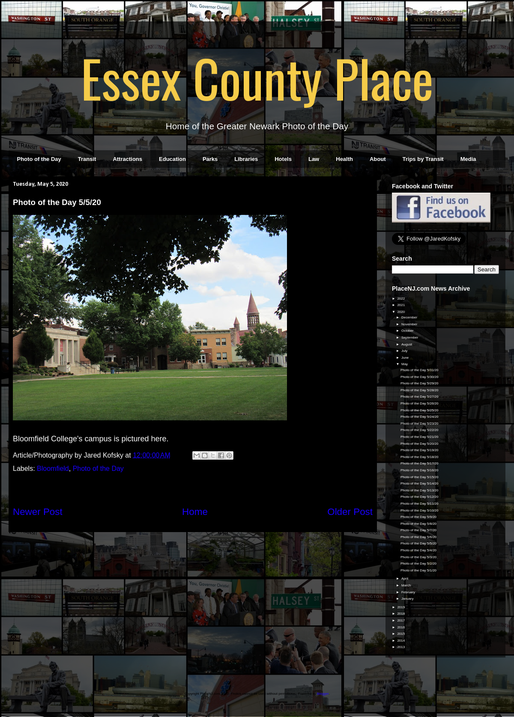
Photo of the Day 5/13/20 (419, 490)
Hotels (283, 159)
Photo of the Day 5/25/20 (419, 410)
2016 (401, 627)
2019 (401, 607)
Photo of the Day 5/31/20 (419, 370)
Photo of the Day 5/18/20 (419, 457)
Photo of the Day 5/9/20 (418, 517)
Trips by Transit (423, 159)
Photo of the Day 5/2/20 (418, 563)
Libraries (246, 159)
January (408, 599)
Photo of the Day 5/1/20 (418, 570)
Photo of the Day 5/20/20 (419, 444)
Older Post (350, 511)
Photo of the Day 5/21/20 (419, 437)
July (404, 351)
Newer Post (38, 511)
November (409, 324)
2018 (401, 614)
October (408, 331)
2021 (401, 305)
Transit (87, 159)
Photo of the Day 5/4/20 (418, 550)
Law (313, 159)
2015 (401, 634)
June (405, 358)
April (405, 578)
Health (344, 159)
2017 (401, 620)
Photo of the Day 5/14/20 (419, 483)
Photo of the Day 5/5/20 (418, 543)
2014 (401, 641)
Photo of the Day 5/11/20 (419, 504)
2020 (401, 312)
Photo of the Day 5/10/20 (419, 510)
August (407, 344)
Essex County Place (257, 77)
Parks (210, 159)
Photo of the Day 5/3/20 (418, 557)
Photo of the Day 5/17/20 (419, 463)
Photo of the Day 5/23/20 (419, 423)
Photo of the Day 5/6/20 (418, 537)
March (406, 585)
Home (195, 511)
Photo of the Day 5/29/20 (419, 383)
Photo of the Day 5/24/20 (419, 417)
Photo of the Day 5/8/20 (418, 524)
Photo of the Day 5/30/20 (419, 377)
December (409, 317)
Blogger (323, 694)
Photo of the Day (39, 159)
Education (172, 159)
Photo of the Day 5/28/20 (419, 390)
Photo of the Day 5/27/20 (419, 397)
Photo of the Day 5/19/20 (419, 450)
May (405, 364)
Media (468, 159)
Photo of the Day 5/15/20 (419, 477)
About (378, 159)
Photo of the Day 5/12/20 (419, 497)
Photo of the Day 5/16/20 (419, 470)
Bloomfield (53, 468)
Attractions (127, 159)
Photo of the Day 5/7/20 (418, 530)
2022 (401, 298)
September (410, 337)
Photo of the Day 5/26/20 (419, 403)
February (408, 592)
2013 (401, 647)
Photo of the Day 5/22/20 (419, 430)
